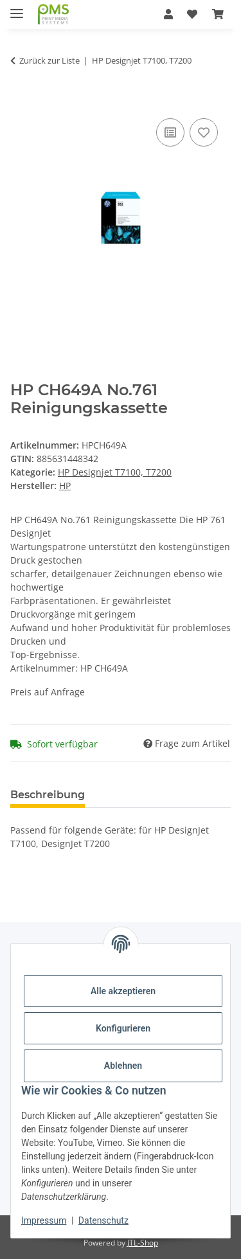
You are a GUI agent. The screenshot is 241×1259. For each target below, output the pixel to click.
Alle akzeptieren (123, 991)
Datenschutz (103, 1220)
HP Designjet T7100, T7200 (115, 472)
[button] (168, 14)
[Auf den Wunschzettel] (204, 132)
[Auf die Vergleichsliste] (170, 132)
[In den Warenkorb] (20, 101)
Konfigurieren (123, 1028)
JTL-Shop (142, 1242)
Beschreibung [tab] (47, 795)
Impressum (43, 1220)
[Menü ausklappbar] (16, 8)
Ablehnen (123, 1065)
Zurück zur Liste (49, 60)
